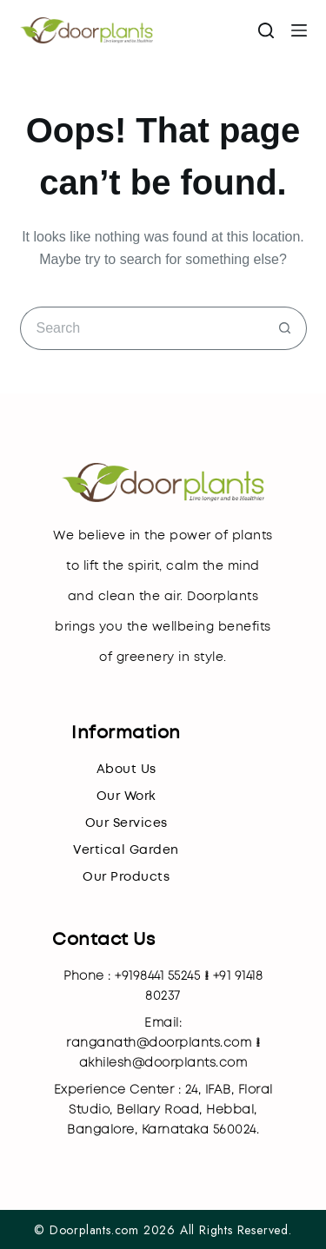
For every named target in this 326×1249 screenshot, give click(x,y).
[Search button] (285, 328)
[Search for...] (141, 328)
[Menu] (299, 30)
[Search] (266, 30)
